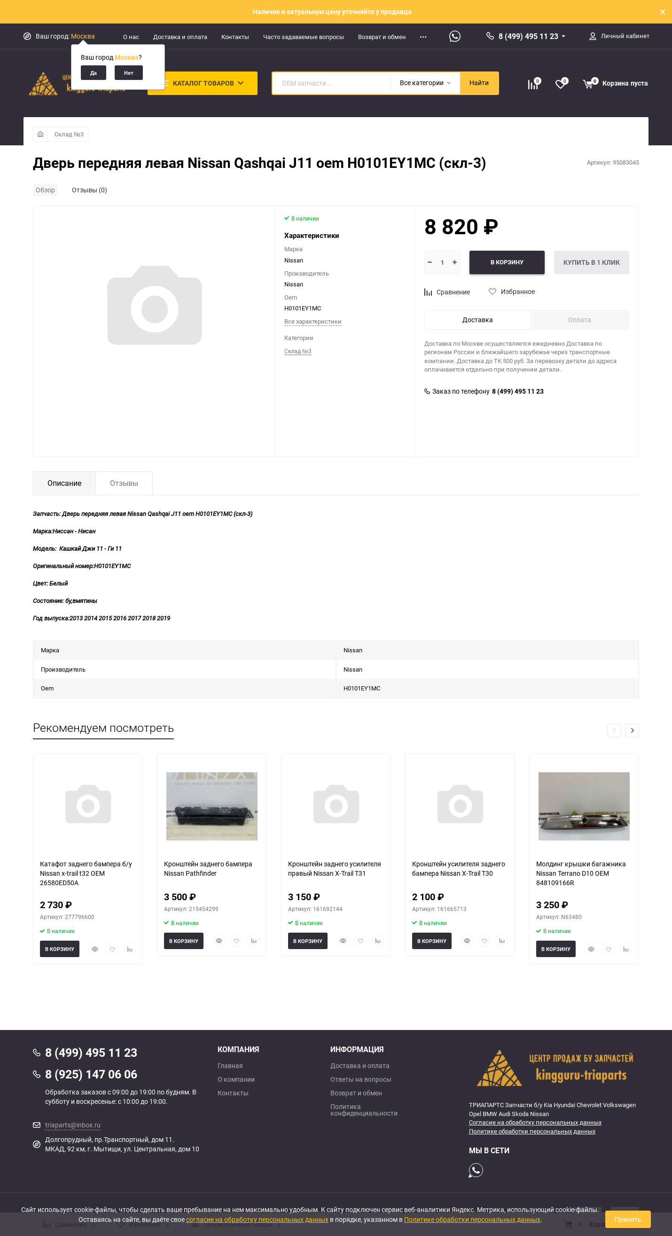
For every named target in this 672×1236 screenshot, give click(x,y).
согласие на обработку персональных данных (257, 1219)
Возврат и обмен (382, 36)
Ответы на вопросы (360, 1079)
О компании (236, 1079)
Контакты (235, 36)
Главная (230, 1065)
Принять (628, 1219)
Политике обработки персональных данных (532, 1131)
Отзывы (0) (89, 189)
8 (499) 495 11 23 (528, 36)
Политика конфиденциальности (364, 1110)
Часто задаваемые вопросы (303, 36)
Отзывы (124, 483)
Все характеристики (313, 321)
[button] (632, 730)
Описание (64, 483)
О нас (131, 36)
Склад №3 (69, 134)
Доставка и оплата (180, 36)
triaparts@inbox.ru (73, 1124)
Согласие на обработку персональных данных (535, 1122)
